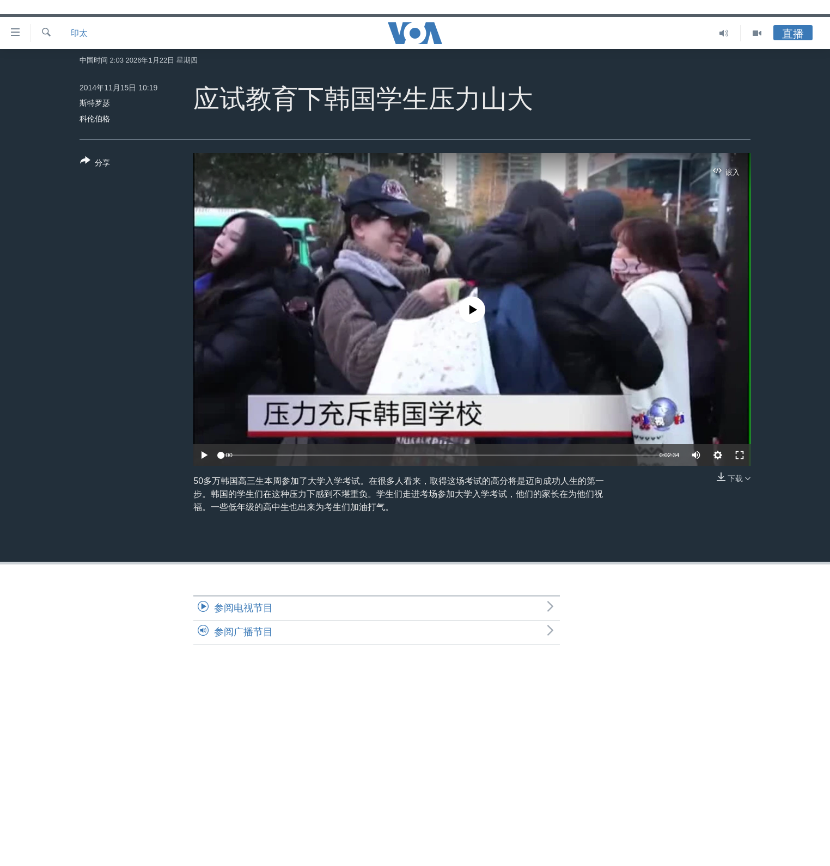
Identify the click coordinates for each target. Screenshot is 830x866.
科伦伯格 (95, 118)
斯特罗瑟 (95, 103)
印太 (79, 33)
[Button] (95, 164)
